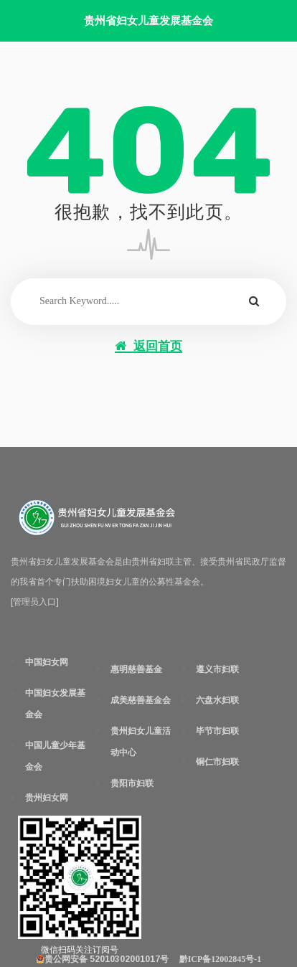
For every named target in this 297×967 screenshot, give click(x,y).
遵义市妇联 (217, 669)
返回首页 (148, 346)
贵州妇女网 (46, 798)
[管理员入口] (35, 602)
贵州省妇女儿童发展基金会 (148, 20)
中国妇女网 (46, 662)
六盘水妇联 (217, 700)
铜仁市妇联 (217, 762)
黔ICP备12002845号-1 (220, 959)
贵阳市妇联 (132, 783)
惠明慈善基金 (136, 669)
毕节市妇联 (217, 731)
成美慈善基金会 (140, 700)
